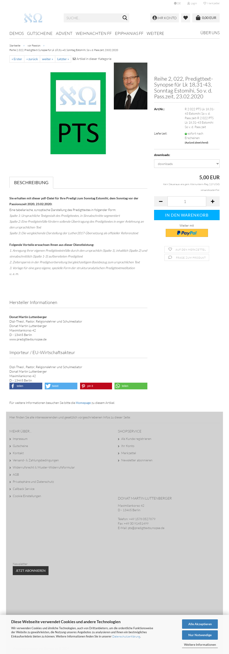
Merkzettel (212, 3)
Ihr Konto (127, 446)
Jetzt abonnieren (31, 570)
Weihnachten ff (94, 33)
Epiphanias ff (129, 33)
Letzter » (63, 59)
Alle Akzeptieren (200, 624)
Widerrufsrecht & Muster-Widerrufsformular (44, 467)
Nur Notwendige (200, 635)
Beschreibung (31, 182)
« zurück (32, 59)
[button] (177, 3)
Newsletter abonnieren (137, 460)
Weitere (155, 33)
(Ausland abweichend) (196, 142)
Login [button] (192, 3)
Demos (16, 33)
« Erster (17, 59)
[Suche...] (125, 18)
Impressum (20, 439)
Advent (64, 33)
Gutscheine (40, 33)
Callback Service (23, 489)
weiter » (47, 59)
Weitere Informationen (200, 644)
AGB (16, 474)
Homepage (83, 403)
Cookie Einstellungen (27, 496)
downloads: (162, 155)
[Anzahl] (187, 201)
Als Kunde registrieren (136, 439)
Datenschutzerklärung (126, 636)
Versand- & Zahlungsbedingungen (36, 460)
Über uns (210, 32)
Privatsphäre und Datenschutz (33, 481)
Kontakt (18, 453)
